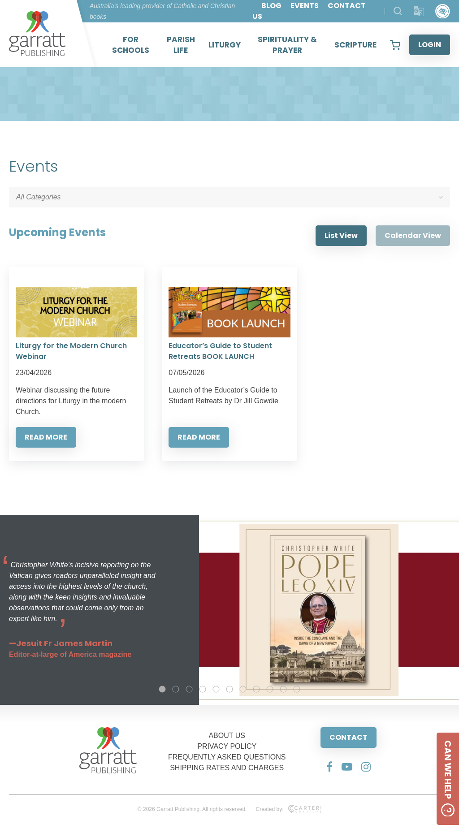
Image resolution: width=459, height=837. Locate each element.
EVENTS (304, 5)
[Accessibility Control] (442, 11)
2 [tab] (175, 689)
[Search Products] (398, 11)
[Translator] (419, 11)
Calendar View (413, 235)
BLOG (271, 5)
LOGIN (429, 44)
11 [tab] (296, 689)
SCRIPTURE (355, 44)
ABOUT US (226, 735)
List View (341, 235)
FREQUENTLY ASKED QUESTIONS (227, 757)
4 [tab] (202, 689)
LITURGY (224, 44)
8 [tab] (256, 689)
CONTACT (348, 737)
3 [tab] (189, 689)
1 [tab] (162, 689)
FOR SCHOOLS (130, 45)
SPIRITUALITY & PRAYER (287, 45)
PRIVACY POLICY (226, 746)
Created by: (288, 809)
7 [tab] (242, 689)
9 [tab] (269, 689)
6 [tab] (229, 689)
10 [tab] (283, 689)
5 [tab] (216, 689)
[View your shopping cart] (395, 45)
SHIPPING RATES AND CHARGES (227, 768)
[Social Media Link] (329, 767)
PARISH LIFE (181, 45)
